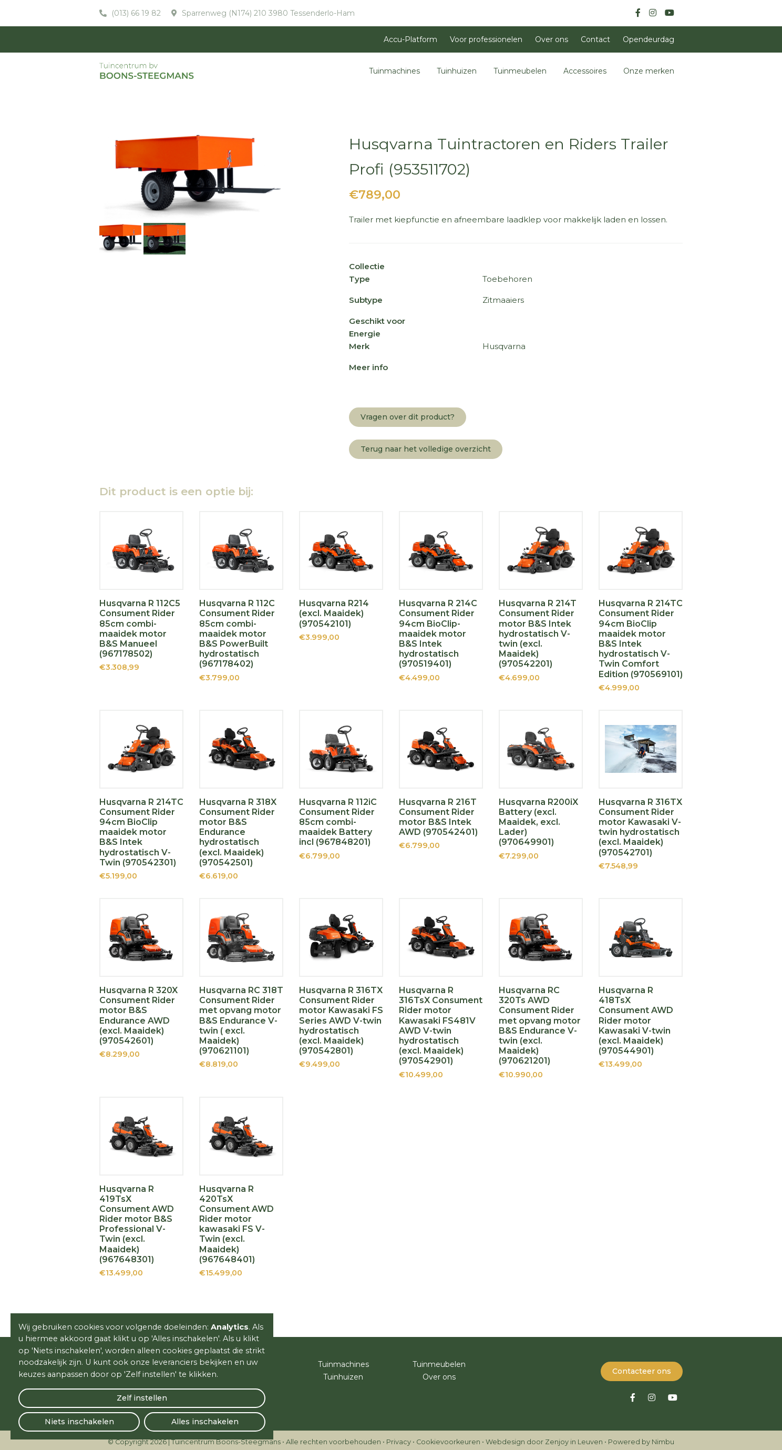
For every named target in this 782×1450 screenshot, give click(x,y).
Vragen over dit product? (408, 417)
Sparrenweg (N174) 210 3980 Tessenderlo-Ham (267, 13)
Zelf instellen (58, 1416)
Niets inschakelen (142, 1416)
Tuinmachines (394, 71)
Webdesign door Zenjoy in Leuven (544, 1438)
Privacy (398, 1438)
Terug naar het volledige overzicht (426, 449)
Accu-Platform (410, 39)
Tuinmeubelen (520, 71)
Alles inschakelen (225, 1416)
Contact (595, 39)
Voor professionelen (486, 39)
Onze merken (648, 71)
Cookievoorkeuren (448, 1438)
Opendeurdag (648, 39)
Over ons (551, 39)
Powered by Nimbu (641, 1438)
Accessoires (584, 71)
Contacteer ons (641, 1367)
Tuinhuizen (457, 71)
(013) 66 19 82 (135, 13)
